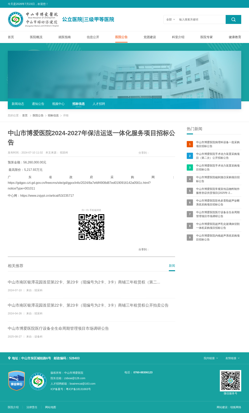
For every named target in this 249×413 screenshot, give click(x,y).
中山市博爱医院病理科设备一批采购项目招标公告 (213, 144)
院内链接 (209, 358)
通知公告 (38, 103)
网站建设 (222, 407)
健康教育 (235, 37)
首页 (11, 37)
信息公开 (93, 37)
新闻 (172, 265)
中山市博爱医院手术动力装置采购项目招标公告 (213, 167)
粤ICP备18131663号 (71, 389)
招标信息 (78, 103)
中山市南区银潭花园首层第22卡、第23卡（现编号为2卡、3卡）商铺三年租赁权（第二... (84, 282)
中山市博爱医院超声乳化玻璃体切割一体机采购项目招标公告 (213, 225)
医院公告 (121, 37)
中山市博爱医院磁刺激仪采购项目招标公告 (213, 179)
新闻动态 (18, 103)
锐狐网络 (235, 407)
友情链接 (230, 358)
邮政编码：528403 (67, 358)
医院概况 (36, 37)
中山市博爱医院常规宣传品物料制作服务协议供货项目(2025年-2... (213, 190)
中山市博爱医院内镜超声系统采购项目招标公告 (213, 237)
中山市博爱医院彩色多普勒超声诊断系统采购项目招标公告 (213, 202)
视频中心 (58, 103)
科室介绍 (178, 37)
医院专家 (206, 37)
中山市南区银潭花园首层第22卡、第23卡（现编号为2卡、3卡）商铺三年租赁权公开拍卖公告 (88, 305)
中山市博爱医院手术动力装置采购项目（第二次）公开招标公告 (213, 155)
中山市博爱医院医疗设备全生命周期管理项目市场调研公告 (58, 328)
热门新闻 (194, 129)
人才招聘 (99, 103)
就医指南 (64, 37)
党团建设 (150, 37)
